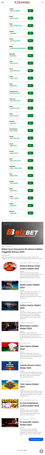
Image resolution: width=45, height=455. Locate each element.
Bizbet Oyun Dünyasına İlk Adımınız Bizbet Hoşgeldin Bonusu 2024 (22, 250)
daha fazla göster (35, 439)
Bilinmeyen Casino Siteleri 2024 (29, 327)
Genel (21, 362)
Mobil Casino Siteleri (25, 281)
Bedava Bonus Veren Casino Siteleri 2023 (30, 267)
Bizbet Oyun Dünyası (7, 246)
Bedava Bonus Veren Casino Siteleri (29, 263)
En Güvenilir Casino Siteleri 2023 (29, 423)
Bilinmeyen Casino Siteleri (27, 322)
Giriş (30, 10)
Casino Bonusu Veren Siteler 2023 (30, 366)
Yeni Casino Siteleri (25, 343)
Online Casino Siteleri (26, 302)
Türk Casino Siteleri (25, 381)
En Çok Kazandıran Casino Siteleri (29, 400)
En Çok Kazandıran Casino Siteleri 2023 (29, 404)
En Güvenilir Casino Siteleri (27, 419)
